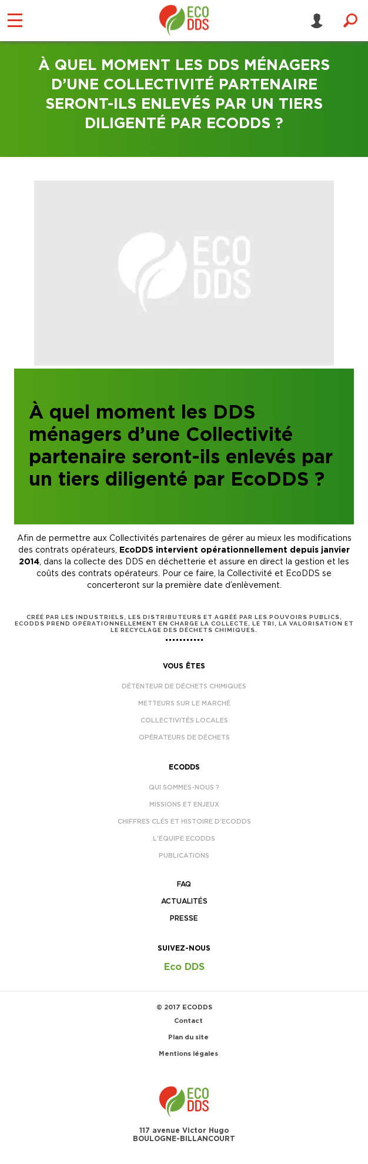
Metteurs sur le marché (184, 703)
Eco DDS (184, 967)
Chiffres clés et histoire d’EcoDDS (184, 821)
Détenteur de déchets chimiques (184, 686)
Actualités (184, 901)
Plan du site (188, 1037)
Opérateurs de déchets (184, 737)
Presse (184, 918)
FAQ (184, 884)
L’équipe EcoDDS (184, 838)
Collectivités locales (184, 720)
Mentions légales (188, 1054)
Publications (184, 855)
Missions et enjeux (184, 804)
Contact (188, 1021)
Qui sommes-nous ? (184, 787)
